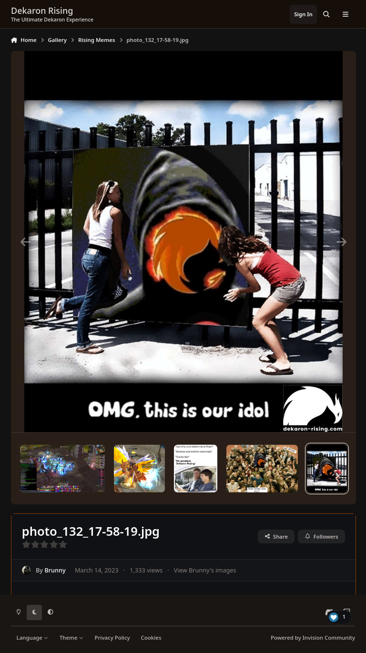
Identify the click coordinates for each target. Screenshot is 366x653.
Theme (72, 637)
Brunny (54, 570)
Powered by (313, 637)
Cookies (151, 637)
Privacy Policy (112, 637)
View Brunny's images (205, 570)
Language (33, 637)
